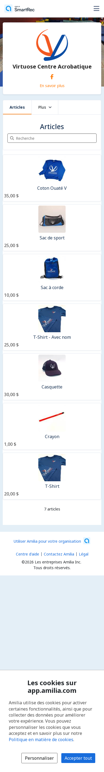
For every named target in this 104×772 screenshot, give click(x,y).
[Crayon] (52, 426)
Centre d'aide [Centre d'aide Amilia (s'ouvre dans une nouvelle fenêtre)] (27, 554)
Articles (17, 107)
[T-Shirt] (52, 476)
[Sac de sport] (52, 228)
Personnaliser (39, 758)
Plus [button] (44, 107)
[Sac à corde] (52, 277)
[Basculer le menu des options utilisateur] (96, 8)
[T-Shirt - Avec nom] (52, 327)
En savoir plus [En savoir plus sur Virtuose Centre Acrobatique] (52, 85)
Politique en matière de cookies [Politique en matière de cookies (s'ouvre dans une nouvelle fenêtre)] (41, 740)
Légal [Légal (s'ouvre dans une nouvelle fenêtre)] (83, 554)
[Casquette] (52, 377)
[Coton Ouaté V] (52, 178)
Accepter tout (78, 758)
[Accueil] (19, 8)
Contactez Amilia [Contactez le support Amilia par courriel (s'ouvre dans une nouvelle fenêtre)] (59, 554)
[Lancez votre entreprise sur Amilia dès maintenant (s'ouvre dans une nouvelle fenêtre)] (52, 540)
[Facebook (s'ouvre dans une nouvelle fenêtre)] (52, 75)
